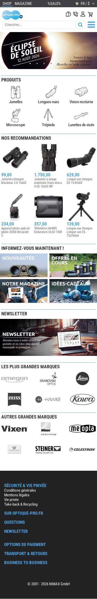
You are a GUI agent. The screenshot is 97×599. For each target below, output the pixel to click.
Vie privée (11, 499)
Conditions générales (20, 490)
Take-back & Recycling (21, 504)
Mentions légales (16, 495)
